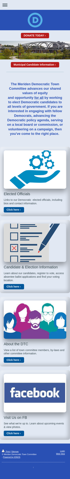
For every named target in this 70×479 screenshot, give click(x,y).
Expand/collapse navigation (35, 5)
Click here (13, 209)
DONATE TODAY (34, 35)
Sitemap (15, 451)
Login (62, 451)
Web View (60, 454)
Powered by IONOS (11, 457)
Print (6, 451)
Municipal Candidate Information (34, 64)
